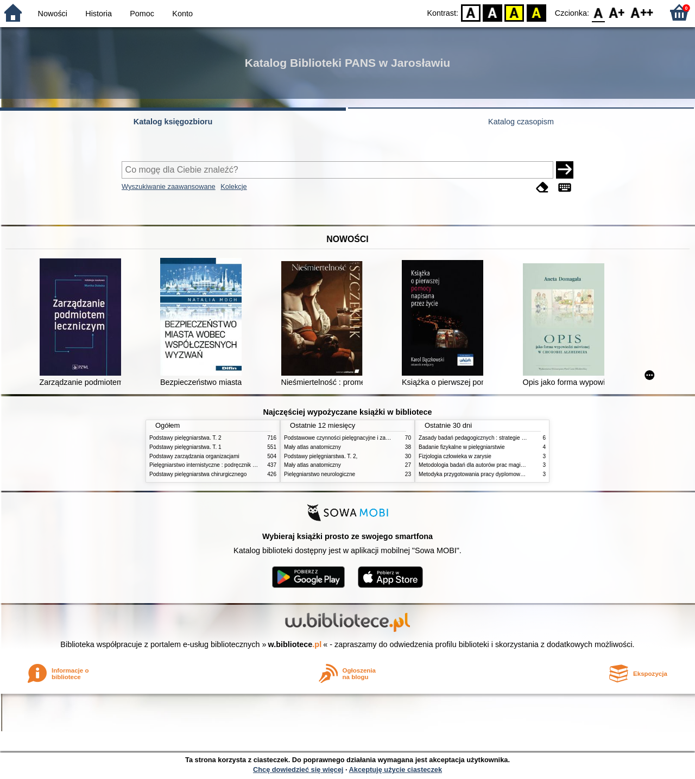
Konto (182, 13)
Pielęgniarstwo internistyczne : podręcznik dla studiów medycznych (230, 465)
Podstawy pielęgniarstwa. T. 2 (185, 438)
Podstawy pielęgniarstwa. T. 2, (320, 456)
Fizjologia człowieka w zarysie (455, 456)
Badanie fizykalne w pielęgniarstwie (462, 447)
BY (536, 12)
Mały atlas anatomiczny (312, 447)
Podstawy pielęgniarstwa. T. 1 (185, 447)
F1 (617, 12)
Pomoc (142, 13)
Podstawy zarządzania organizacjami (194, 456)
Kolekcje (233, 186)
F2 (642, 12)
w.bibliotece (295, 644)
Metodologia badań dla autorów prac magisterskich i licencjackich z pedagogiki (514, 465)
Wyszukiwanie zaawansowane (169, 186)
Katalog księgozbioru (173, 121)
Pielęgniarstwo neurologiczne (319, 474)
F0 (598, 12)
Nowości (52, 13)
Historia (98, 13)
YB (514, 12)
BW (492, 12)
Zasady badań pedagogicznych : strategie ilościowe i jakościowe (496, 438)
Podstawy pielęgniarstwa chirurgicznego (198, 474)
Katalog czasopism (521, 121)
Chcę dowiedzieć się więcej (298, 769)
